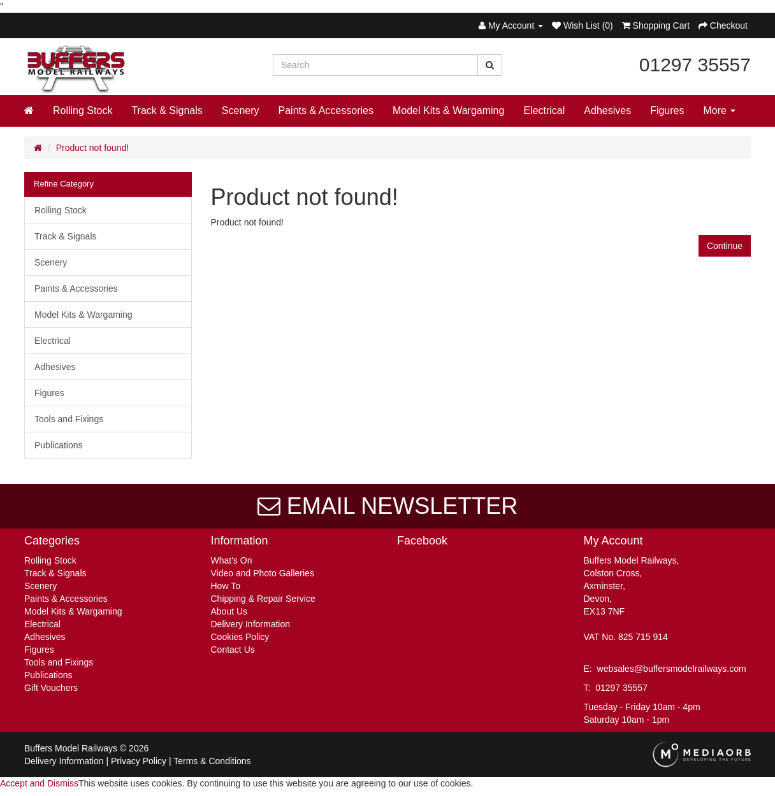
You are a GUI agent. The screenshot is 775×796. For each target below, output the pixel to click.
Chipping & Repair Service (263, 598)
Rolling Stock (82, 110)
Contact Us (233, 649)
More (720, 110)
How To (225, 586)
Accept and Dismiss (39, 783)
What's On (231, 560)
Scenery (240, 110)
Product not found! (92, 148)
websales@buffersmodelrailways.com (671, 669)
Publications (58, 445)
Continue (724, 246)
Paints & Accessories (326, 110)
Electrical (544, 110)
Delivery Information (251, 624)
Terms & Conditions (211, 761)
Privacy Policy (138, 761)
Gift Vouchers (51, 688)
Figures (667, 110)
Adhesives (607, 110)
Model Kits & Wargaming (448, 110)
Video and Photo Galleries (262, 573)
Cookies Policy (240, 637)
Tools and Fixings (68, 419)
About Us (229, 611)
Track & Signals (166, 110)
